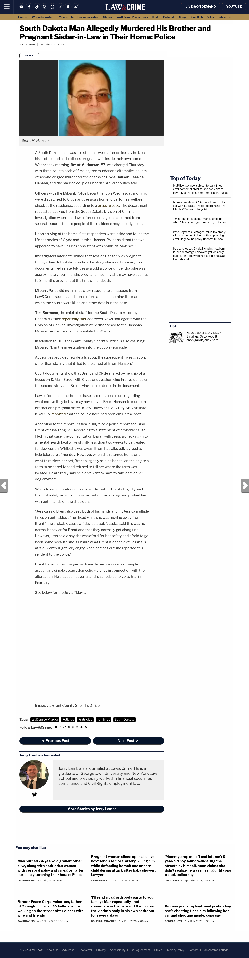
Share (29, 55)
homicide (103, 719)
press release (108, 205)
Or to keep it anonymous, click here (202, 338)
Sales (210, 17)
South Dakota (124, 719)
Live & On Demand (200, 6)
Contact (193, 950)
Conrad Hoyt (173, 921)
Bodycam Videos (88, 17)
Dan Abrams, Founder (216, 950)
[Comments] (20, 49)
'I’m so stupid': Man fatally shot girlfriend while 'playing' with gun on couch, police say (200, 220)
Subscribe (224, 17)
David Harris (26, 880)
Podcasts (169, 17)
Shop (182, 17)
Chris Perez (99, 880)
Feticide (68, 719)
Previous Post (4, 486)
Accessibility (117, 950)
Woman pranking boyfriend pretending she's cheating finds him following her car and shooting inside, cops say (198, 910)
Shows (107, 17)
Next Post (245, 486)
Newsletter (85, 950)
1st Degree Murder (45, 719)
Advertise (68, 950)
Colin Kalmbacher (103, 921)
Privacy (101, 950)
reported (58, 414)
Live (22, 17)
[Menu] (7, 7)
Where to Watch (42, 17)
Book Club (196, 17)
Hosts (155, 17)
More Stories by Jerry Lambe (92, 809)
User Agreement (140, 950)
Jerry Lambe (27, 44)
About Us (52, 950)
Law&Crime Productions (132, 17)
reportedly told (74, 319)
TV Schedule (65, 17)
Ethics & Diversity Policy (169, 950)
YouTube (234, 6)
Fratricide (85, 719)
